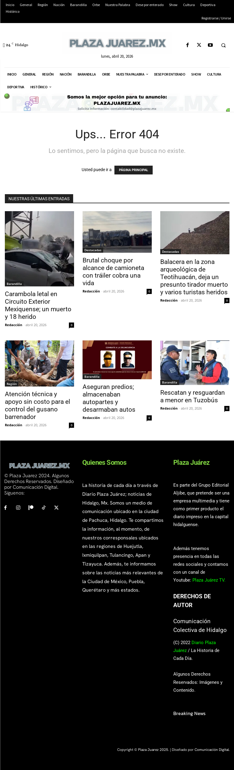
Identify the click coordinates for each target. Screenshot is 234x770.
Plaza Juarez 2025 (153, 749)
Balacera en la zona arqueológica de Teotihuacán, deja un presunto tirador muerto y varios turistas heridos (194, 277)
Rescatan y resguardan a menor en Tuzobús (192, 396)
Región (12, 384)
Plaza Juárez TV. (209, 580)
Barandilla (14, 284)
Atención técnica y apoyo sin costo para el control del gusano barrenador (37, 405)
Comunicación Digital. (212, 749)
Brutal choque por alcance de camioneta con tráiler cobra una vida (113, 272)
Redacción (13, 325)
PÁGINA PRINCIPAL (133, 170)
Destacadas (92, 250)
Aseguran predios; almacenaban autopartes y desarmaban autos (109, 398)
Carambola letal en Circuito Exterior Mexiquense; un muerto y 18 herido (38, 305)
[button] (223, 45)
